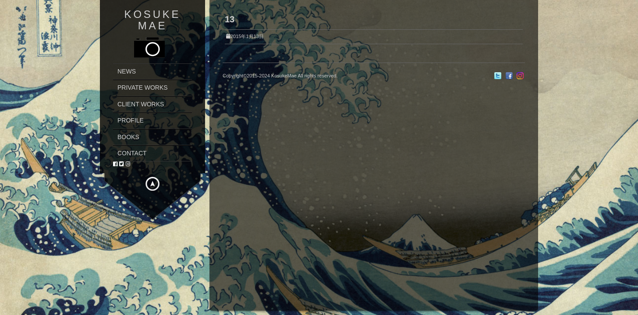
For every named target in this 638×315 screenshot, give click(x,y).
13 (229, 19)
